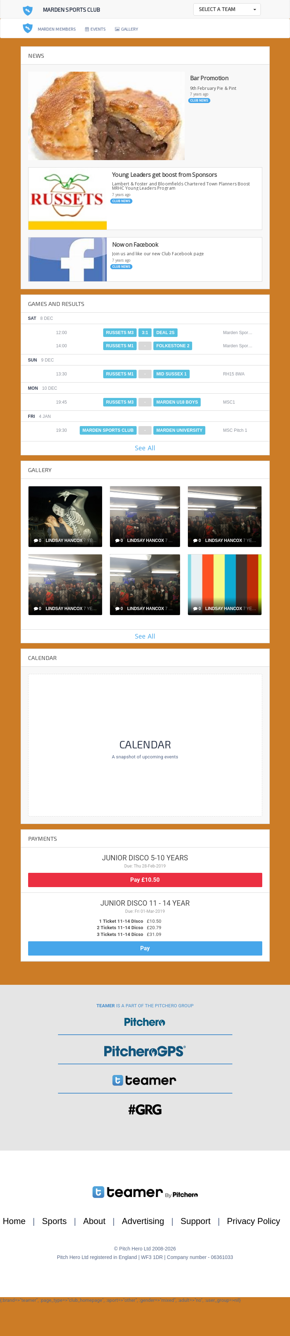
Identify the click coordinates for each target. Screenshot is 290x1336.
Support (196, 1221)
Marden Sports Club (71, 9)
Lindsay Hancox (64, 540)
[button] (227, 9)
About (94, 1221)
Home (14, 1221)
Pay (145, 948)
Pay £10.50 (145, 879)
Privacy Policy (253, 1221)
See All (145, 448)
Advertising (143, 1221)
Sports (54, 1221)
